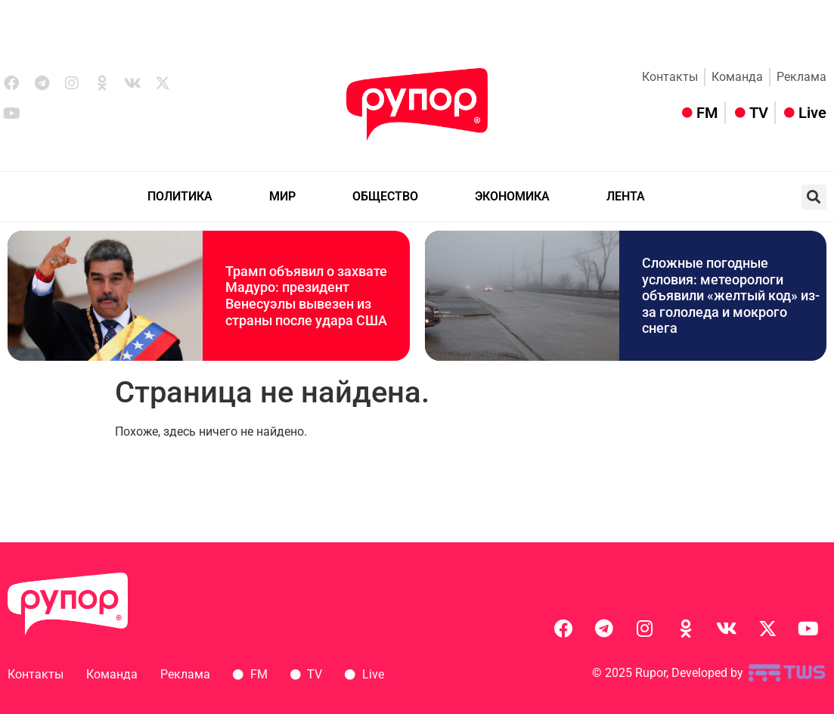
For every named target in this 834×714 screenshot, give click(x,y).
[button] (813, 197)
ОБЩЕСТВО (385, 196)
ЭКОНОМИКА (512, 196)
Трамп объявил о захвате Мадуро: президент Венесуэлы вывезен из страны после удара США (306, 295)
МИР (282, 196)
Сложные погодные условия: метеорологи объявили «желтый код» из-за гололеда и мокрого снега (731, 295)
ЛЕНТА (625, 196)
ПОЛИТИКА (179, 196)
